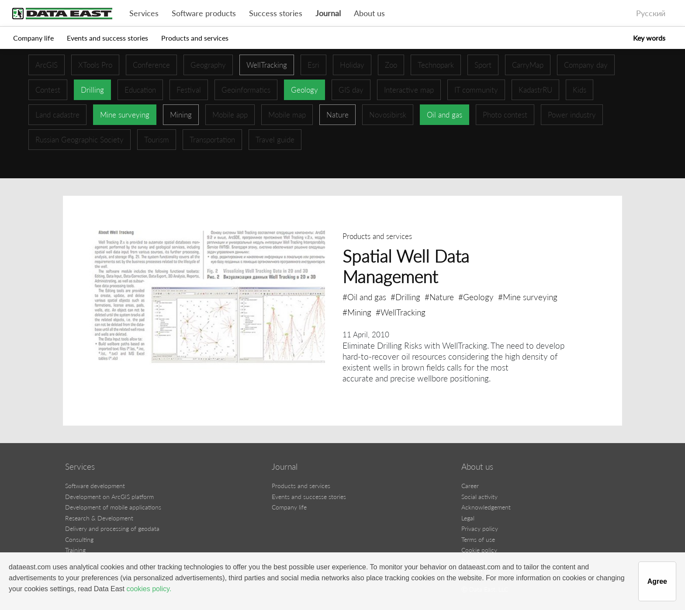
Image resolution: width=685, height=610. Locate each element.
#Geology (476, 297)
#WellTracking (401, 312)
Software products (204, 13)
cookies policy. (148, 589)
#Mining (356, 312)
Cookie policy (479, 550)
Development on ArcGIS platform (109, 496)
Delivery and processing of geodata (112, 528)
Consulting (79, 539)
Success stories (275, 13)
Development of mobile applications (113, 507)
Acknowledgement (486, 507)
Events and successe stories (309, 496)
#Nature (439, 297)
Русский (650, 13)
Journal (328, 13)
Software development (95, 485)
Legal (467, 518)
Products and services (194, 38)
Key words (649, 38)
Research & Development (99, 518)
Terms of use (478, 539)
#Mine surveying (527, 297)
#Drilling (405, 297)
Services (144, 13)
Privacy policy (479, 528)
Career (470, 485)
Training (75, 550)
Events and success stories (107, 38)
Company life (33, 38)
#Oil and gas (364, 297)
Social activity (479, 496)
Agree (657, 581)
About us (369, 13)
